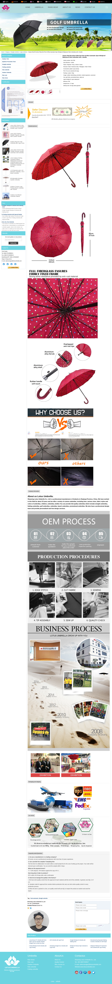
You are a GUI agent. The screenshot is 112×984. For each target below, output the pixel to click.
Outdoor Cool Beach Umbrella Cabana (15, 195)
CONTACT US (90, 7)
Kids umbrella (5, 69)
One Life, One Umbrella (8, 224)
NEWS (77, 7)
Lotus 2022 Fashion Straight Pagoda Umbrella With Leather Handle (17, 135)
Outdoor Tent (5, 59)
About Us (57, 959)
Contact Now (13, 267)
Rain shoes (5, 78)
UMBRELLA (39, 7)
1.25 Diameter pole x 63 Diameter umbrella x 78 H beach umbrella (17, 172)
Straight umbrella (15, 52)
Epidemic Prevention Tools (9, 61)
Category (7, 52)
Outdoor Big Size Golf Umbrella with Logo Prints (17, 142)
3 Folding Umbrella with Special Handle (12, 217)
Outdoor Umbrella (6, 72)
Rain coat (4, 75)
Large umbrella (23, 52)
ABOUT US (67, 7)
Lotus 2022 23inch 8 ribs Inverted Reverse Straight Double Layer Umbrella (17, 127)
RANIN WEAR (53, 7)
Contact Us (58, 967)
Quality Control (59, 962)
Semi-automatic (34, 898)
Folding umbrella (6, 67)
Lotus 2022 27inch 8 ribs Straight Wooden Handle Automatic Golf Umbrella (17, 151)
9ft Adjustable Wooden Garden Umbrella (16, 179)
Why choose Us (59, 964)
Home (2, 52)
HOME (27, 7)
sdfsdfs (58, 981)
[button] (54, 49)
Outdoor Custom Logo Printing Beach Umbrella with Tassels (17, 188)
